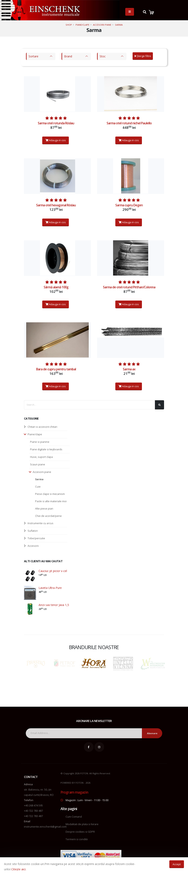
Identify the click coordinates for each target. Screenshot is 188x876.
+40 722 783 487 (33, 811)
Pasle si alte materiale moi (51, 501)
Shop (69, 24)
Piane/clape (82, 24)
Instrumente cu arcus (40, 523)
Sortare (33, 56)
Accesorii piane (102, 24)
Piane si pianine (39, 442)
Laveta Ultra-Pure (50, 588)
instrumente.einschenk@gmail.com (45, 826)
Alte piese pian (44, 508)
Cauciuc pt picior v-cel (53, 571)
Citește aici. (18, 869)
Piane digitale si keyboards (46, 449)
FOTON (79, 782)
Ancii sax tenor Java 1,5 (54, 605)
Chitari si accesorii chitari (42, 427)
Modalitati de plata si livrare (82, 824)
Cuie (38, 486)
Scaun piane (37, 464)
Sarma (119, 24)
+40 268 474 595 (33, 805)
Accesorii (33, 546)
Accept (177, 864)
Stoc (103, 56)
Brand (68, 56)
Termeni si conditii (77, 839)
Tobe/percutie (36, 538)
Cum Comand (74, 816)
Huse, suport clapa (41, 457)
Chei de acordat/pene (48, 516)
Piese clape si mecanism (50, 494)
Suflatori (33, 531)
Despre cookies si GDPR (80, 831)
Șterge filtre (142, 56)
